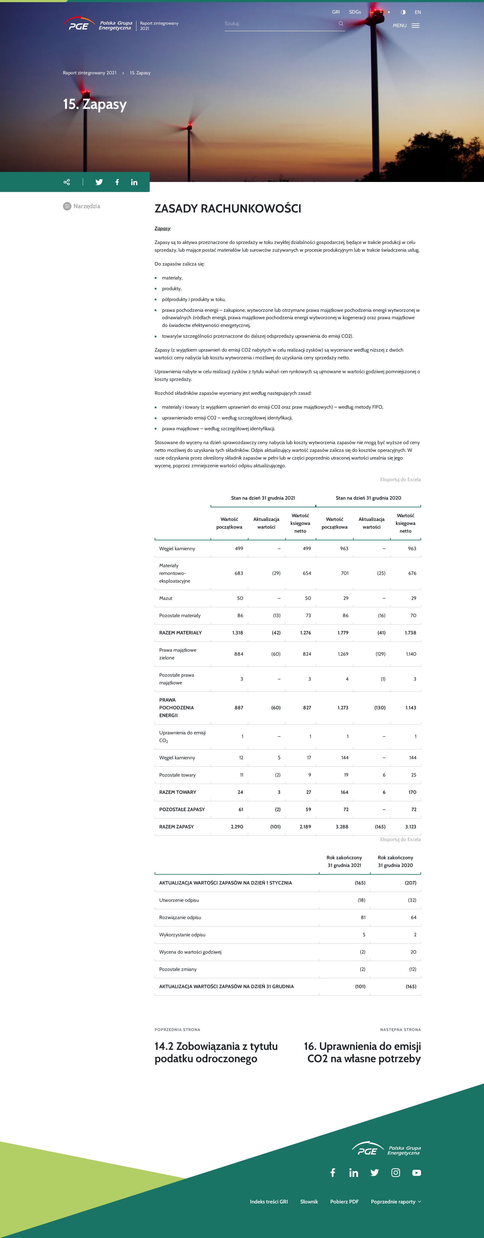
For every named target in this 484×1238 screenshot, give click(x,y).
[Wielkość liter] (385, 12)
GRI (336, 12)
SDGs (355, 12)
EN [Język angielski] (418, 12)
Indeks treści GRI (269, 1202)
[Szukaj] (281, 23)
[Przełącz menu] (406, 25)
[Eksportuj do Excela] (400, 480)
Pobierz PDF (344, 1202)
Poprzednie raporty (396, 1202)
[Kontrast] (403, 12)
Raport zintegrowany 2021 (89, 73)
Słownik (309, 1202)
